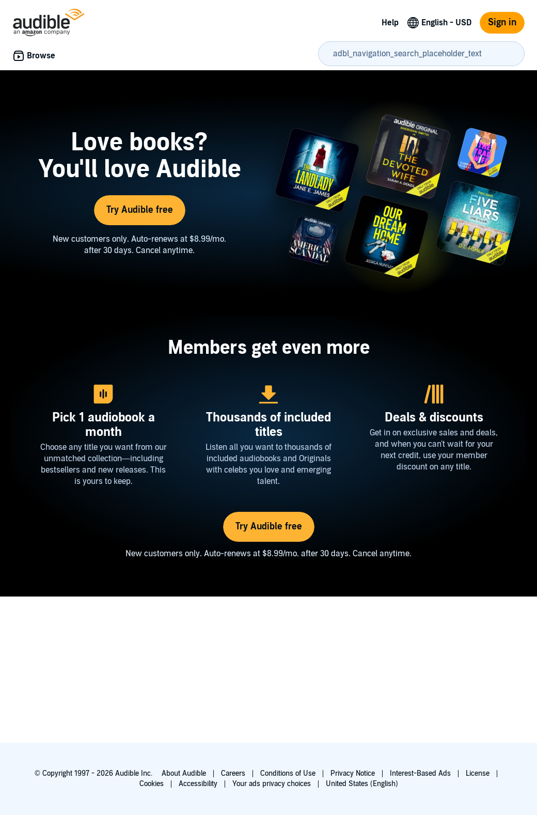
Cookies (151, 783)
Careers (233, 773)
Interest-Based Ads (420, 773)
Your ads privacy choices (271, 783)
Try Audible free (139, 210)
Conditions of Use (287, 773)
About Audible (184, 773)
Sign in (502, 22)
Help (390, 23)
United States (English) (362, 783)
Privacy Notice (352, 773)
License (477, 773)
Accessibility (198, 783)
